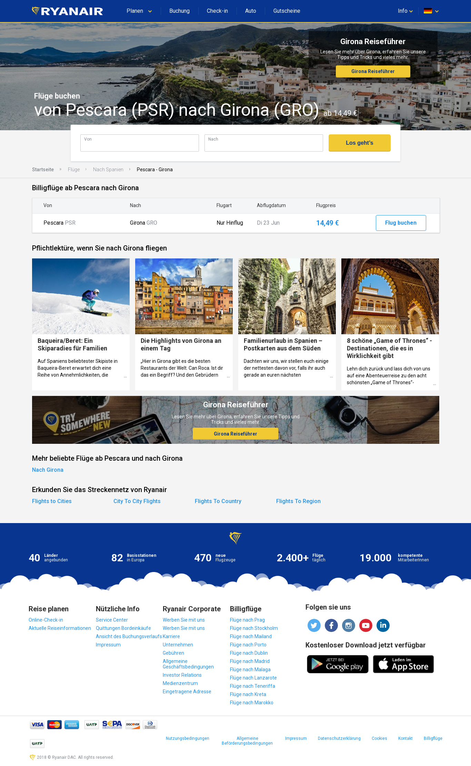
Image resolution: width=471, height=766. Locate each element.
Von (88, 139)
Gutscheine (286, 11)
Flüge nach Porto (248, 644)
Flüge (74, 169)
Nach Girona (47, 470)
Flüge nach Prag (247, 620)
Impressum (108, 644)
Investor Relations (182, 675)
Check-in (217, 11)
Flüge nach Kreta (248, 694)
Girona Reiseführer (373, 71)
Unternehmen (178, 644)
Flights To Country (218, 501)
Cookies (379, 738)
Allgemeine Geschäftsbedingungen (188, 664)
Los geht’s (359, 143)
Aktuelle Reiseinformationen (60, 628)
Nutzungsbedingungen (187, 738)
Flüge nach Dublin (249, 653)
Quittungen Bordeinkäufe (123, 628)
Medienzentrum (180, 683)
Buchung (179, 11)
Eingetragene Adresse (187, 691)
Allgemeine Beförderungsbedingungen (247, 741)
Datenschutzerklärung (339, 738)
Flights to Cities (52, 501)
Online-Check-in (46, 620)
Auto (250, 11)
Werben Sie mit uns (184, 620)
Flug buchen (401, 222)
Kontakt (405, 738)
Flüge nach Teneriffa (252, 686)
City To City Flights (137, 501)
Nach (213, 139)
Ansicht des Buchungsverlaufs (129, 636)
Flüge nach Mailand (251, 636)
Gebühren (173, 653)
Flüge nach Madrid (250, 661)
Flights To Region (298, 501)
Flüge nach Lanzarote (253, 678)
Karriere (171, 636)
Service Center (112, 620)
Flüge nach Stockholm (254, 628)
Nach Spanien (108, 169)
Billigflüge (433, 738)
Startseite (43, 169)
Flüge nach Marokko (251, 702)
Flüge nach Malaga (250, 669)
